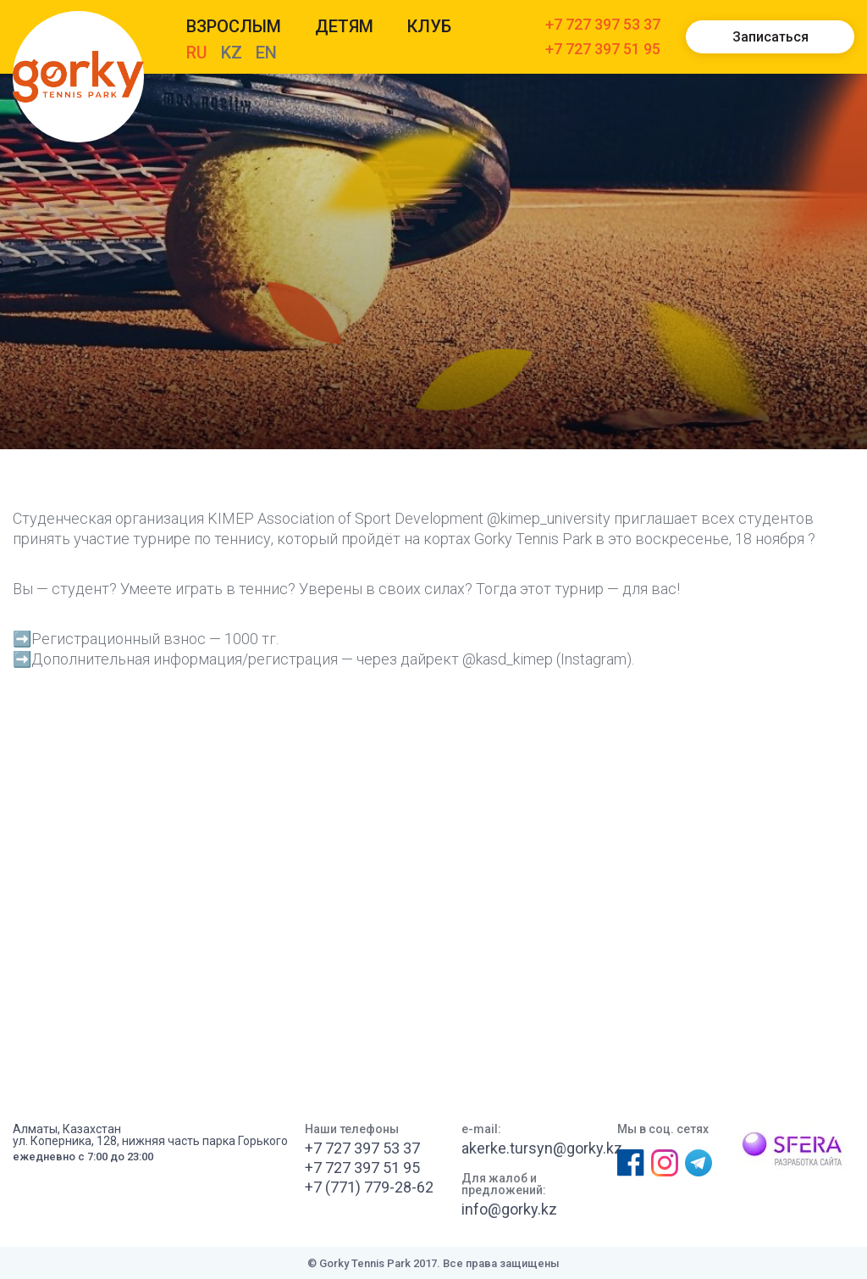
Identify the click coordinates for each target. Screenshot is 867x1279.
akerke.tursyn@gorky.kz (541, 1148)
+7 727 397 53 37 (602, 25)
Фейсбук (630, 1162)
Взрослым (233, 26)
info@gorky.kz (509, 1209)
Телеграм (698, 1162)
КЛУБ (429, 26)
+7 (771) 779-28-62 (369, 1187)
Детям (344, 26)
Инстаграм (663, 1162)
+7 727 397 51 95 (602, 50)
